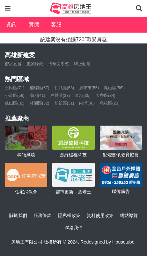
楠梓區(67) (39, 87)
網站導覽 (129, 215)
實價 (34, 24)
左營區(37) (60, 95)
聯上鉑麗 (82, 63)
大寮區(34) (105, 95)
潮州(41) (37, 95)
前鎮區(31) (64, 103)
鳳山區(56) (114, 87)
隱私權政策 (69, 215)
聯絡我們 (74, 227)
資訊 (11, 24)
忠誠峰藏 (34, 63)
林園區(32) (39, 103)
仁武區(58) (64, 87)
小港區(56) (15, 95)
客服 (56, 24)
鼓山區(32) (15, 103)
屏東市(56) (89, 87)
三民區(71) (15, 87)
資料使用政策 (100, 215)
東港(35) (83, 95)
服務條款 (42, 215)
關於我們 (18, 215)
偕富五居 (13, 63)
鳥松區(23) (110, 103)
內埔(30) (87, 103)
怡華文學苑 (58, 63)
